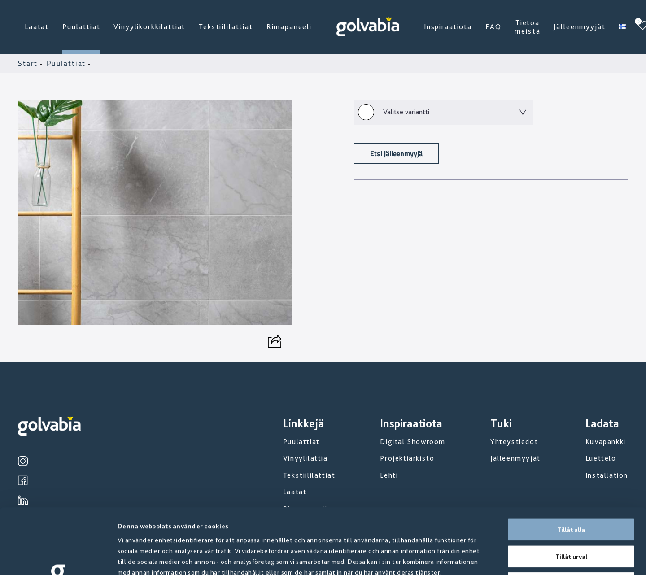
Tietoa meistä (527, 26)
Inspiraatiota (448, 26)
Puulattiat (81, 26)
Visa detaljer (484, 557)
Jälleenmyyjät (579, 26)
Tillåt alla (571, 464)
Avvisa (571, 518)
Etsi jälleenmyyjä (396, 153)
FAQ (493, 26)
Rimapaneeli (289, 26)
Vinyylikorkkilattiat (149, 26)
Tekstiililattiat (226, 26)
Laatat (37, 26)
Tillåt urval (571, 491)
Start (29, 63)
